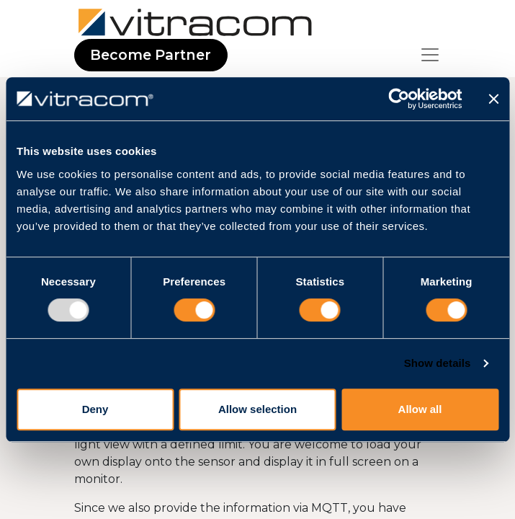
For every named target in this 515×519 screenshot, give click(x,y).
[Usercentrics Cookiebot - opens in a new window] (399, 99)
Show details (437, 363)
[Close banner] (493, 99)
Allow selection (257, 409)
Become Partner (150, 54)
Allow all (420, 409)
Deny (95, 409)
